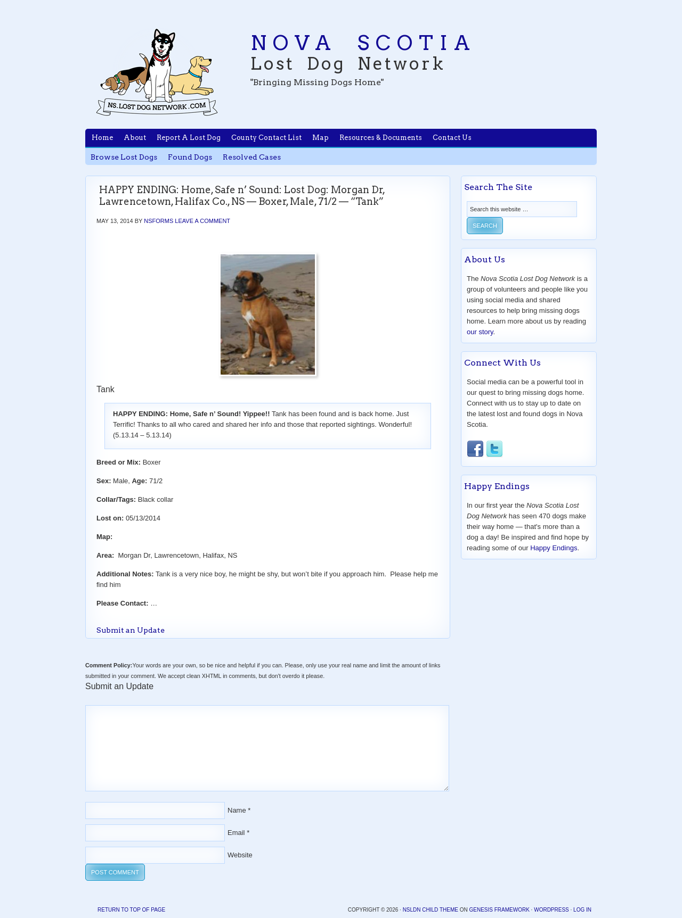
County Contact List (266, 138)
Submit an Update (130, 630)
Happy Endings (553, 548)
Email (236, 833)
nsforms (158, 221)
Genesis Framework (499, 910)
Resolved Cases (252, 157)
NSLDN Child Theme (430, 910)
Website (240, 855)
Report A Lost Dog (189, 138)
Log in (582, 910)
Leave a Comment (202, 221)
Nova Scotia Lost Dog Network (157, 72)
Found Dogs (190, 157)
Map (320, 138)
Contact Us (452, 138)
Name (237, 810)
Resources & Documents (380, 138)
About (135, 138)
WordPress (551, 910)
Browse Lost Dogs (124, 157)
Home (102, 138)
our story (480, 332)
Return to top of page (131, 910)
